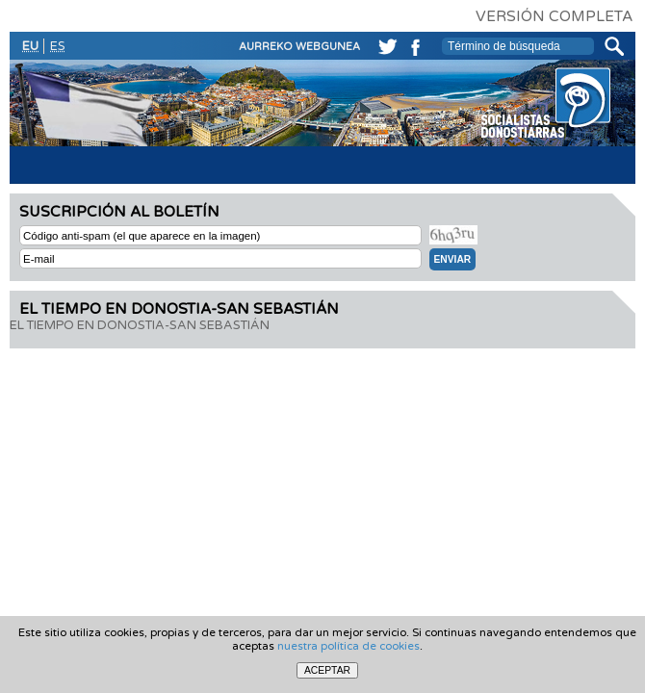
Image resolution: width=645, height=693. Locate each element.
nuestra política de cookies (348, 646)
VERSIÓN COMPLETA (554, 16)
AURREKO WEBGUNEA (299, 46)
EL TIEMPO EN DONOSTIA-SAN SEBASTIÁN (140, 325)
